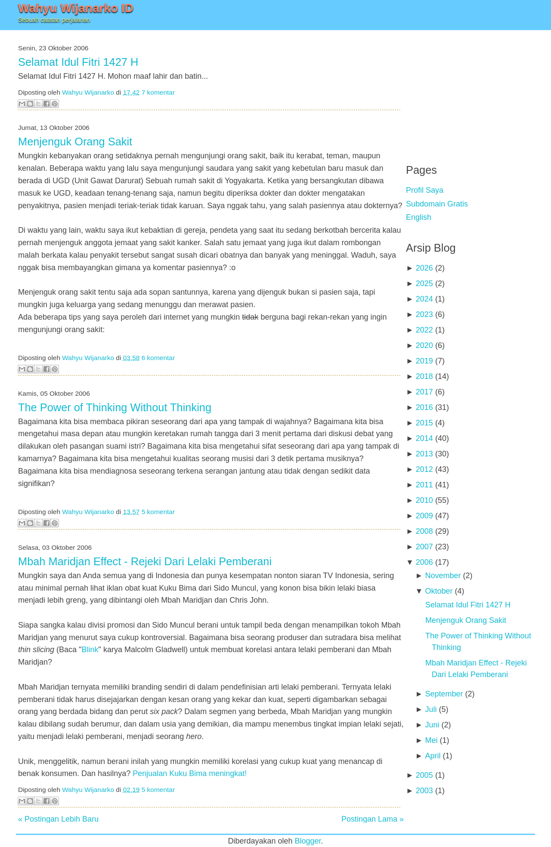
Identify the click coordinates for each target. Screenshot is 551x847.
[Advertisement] (470, 90)
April (432, 756)
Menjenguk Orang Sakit (75, 142)
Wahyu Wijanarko (88, 92)
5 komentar (158, 511)
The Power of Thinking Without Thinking (114, 407)
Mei (431, 740)
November (443, 575)
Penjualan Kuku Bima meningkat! (190, 773)
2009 (424, 515)
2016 (424, 407)
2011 (424, 484)
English (418, 217)
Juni (432, 725)
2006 (424, 562)
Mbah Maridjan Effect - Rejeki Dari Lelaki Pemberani (145, 561)
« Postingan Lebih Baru (58, 819)
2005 (424, 775)
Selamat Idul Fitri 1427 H (78, 62)
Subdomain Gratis (437, 204)
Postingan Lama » (372, 819)
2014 (424, 438)
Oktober (438, 591)
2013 (424, 454)
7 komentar (158, 92)
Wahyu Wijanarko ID (75, 8)
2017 (424, 392)
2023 (424, 314)
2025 (424, 283)
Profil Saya (424, 190)
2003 (424, 790)
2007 (424, 546)
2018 (424, 376)
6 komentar (158, 357)
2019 (424, 361)
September (444, 694)
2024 (424, 299)
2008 (424, 531)
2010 (424, 500)
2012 (424, 469)
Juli (430, 709)
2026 (424, 268)
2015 (424, 423)
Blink (89, 649)
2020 (424, 345)
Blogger (308, 841)
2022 (424, 330)
